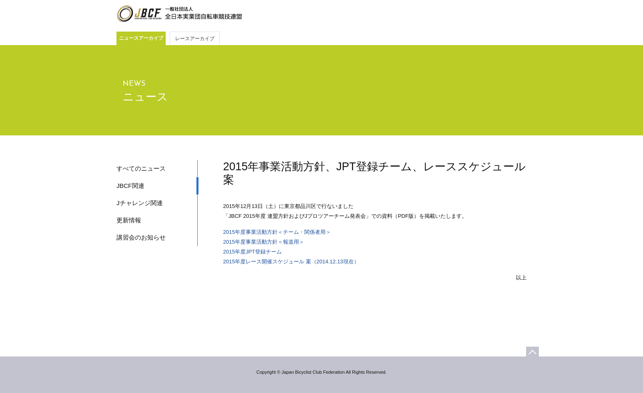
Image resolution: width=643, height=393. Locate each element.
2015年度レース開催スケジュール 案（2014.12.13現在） (291, 261)
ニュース (145, 97)
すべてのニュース (141, 168)
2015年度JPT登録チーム (252, 252)
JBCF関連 (130, 185)
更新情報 (128, 220)
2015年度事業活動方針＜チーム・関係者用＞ (277, 232)
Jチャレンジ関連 (139, 202)
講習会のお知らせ (141, 237)
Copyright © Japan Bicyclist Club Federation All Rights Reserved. (321, 372)
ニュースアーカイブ (141, 38)
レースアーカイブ (194, 38)
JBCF (179, 14)
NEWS (134, 84)
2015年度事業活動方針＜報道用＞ (263, 242)
